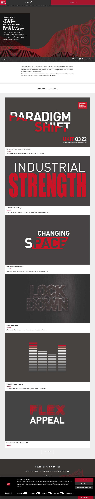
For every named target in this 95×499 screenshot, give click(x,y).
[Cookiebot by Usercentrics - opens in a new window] (8, 496)
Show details (69, 496)
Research (24, 5)
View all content (47, 451)
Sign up (47, 475)
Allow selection (84, 486)
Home (2, 5)
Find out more (7, 41)
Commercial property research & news (12, 5)
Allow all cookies (84, 482)
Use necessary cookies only (84, 490)
